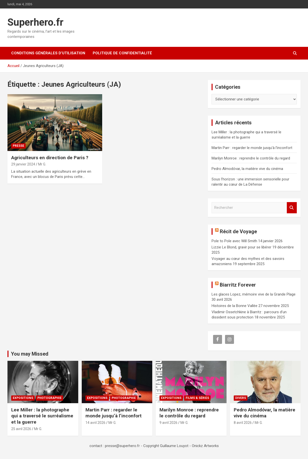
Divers (240, 398)
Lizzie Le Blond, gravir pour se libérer (241, 247)
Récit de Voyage (238, 231)
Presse (18, 146)
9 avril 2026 (168, 423)
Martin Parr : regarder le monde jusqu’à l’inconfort (252, 148)
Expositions (23, 398)
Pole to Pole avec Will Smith (234, 241)
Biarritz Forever (238, 285)
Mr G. (42, 164)
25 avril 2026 (21, 429)
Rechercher (292, 207)
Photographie (49, 398)
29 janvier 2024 (23, 164)
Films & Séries (197, 398)
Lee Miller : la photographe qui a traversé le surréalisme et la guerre (42, 416)
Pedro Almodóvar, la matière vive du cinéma (247, 168)
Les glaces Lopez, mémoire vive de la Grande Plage (254, 294)
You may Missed (29, 354)
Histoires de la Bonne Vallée (234, 306)
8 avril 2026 (243, 423)
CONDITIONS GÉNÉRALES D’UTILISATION (48, 53)
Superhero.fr (35, 22)
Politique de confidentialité (122, 53)
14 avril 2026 (95, 423)
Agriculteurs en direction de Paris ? (49, 157)
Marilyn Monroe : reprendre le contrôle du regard (251, 158)
